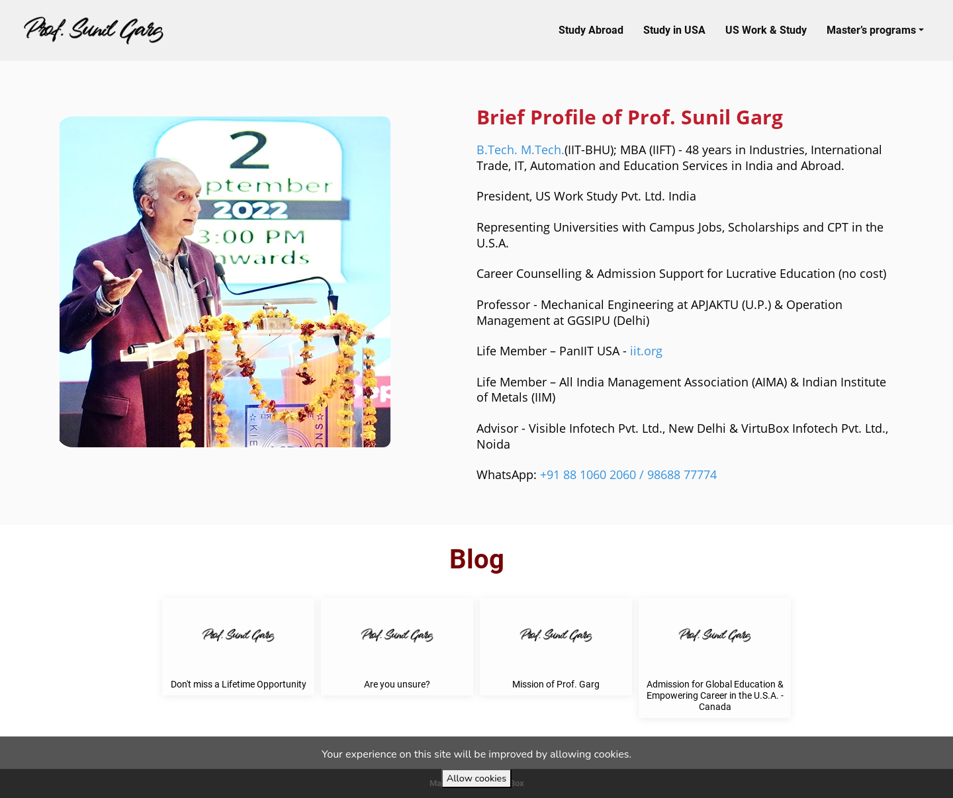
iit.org (646, 351)
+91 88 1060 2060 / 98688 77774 (628, 474)
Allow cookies (476, 778)
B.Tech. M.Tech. (520, 149)
